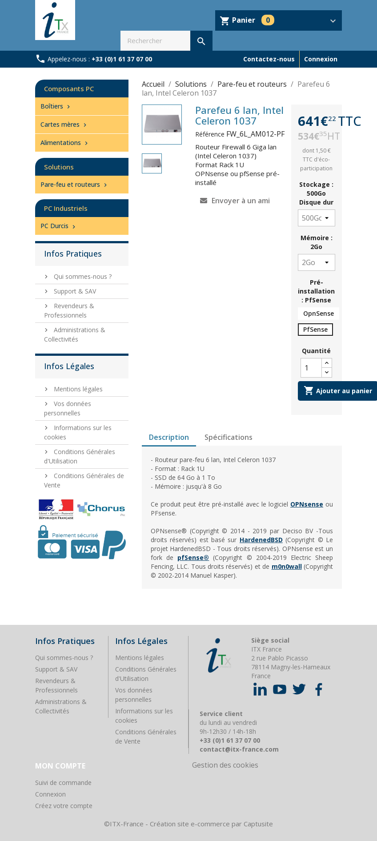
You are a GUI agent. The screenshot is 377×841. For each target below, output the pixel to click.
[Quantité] (311, 368)
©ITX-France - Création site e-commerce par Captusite (188, 823)
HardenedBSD (261, 539)
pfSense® (193, 557)
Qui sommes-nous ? (82, 276)
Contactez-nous (269, 59)
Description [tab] (169, 437)
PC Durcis (58, 225)
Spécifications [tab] (229, 437)
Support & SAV (74, 291)
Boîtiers (56, 106)
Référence (210, 134)
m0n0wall (287, 566)
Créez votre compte (63, 805)
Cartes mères (64, 124)
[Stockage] (316, 217)
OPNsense (306, 504)
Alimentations (65, 142)
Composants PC (69, 88)
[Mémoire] (316, 262)
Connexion (50, 794)
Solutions (59, 166)
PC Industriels (66, 208)
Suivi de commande (63, 782)
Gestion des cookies (225, 765)
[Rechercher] (166, 41)
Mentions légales (77, 389)
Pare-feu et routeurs (74, 184)
